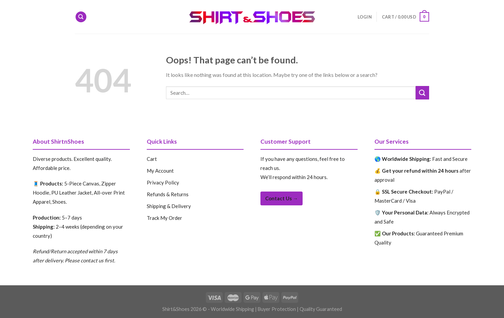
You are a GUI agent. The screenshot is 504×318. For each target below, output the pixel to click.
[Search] (81, 17)
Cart (152, 159)
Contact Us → (281, 198)
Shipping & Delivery (169, 206)
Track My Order (164, 218)
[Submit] (422, 92)
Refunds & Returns (168, 194)
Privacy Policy (163, 182)
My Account (160, 171)
